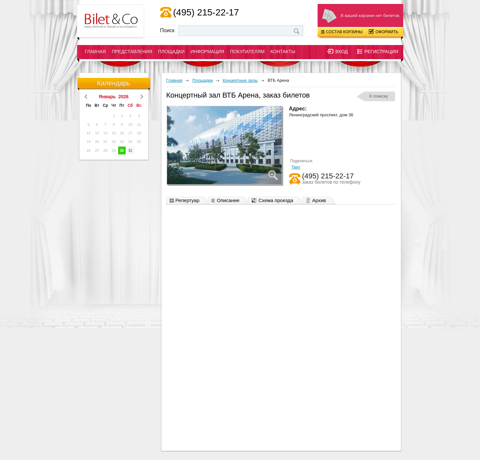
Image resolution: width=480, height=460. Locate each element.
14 (105, 133)
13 (97, 133)
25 (139, 142)
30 (122, 150)
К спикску (378, 96)
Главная (95, 51)
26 (89, 150)
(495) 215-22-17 (206, 12)
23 (122, 142)
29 (114, 150)
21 (105, 142)
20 (97, 142)
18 (139, 133)
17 (130, 133)
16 (122, 133)
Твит (296, 167)
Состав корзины (342, 32)
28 (105, 150)
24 (130, 142)
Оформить (384, 31)
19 (89, 142)
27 (97, 150)
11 (139, 124)
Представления (132, 51)
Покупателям (247, 51)
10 (130, 124)
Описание (227, 201)
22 (114, 142)
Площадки (171, 51)
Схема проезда (274, 201)
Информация (207, 51)
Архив (317, 201)
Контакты (283, 51)
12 (89, 133)
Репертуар (186, 201)
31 (130, 150)
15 (114, 133)
